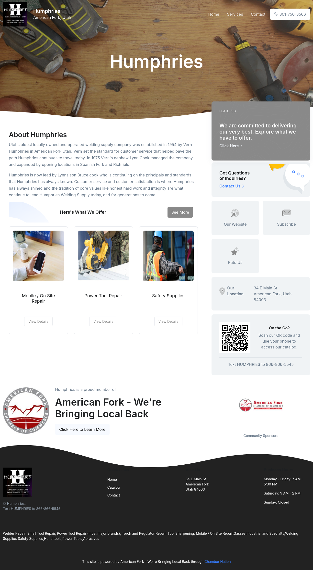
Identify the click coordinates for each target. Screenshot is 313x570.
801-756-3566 (290, 14)
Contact (258, 14)
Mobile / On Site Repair (38, 298)
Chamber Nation (217, 561)
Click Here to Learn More (82, 429)
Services (235, 14)
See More (180, 212)
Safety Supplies (168, 295)
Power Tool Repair (103, 295)
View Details (38, 321)
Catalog (113, 487)
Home (213, 14)
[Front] (16, 14)
